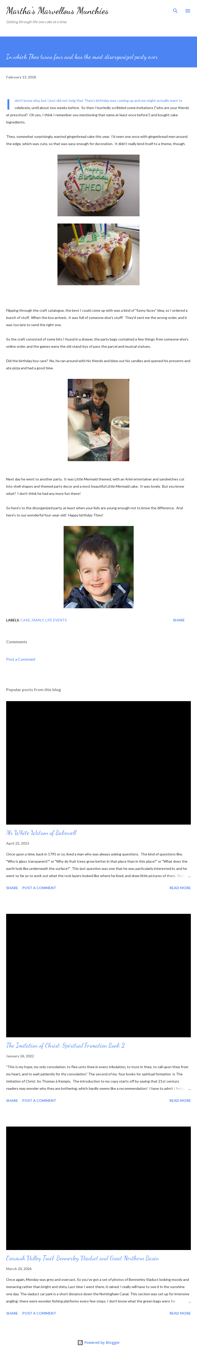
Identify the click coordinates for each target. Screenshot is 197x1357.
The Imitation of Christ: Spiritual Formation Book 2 (65, 1045)
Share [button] (179, 620)
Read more (180, 888)
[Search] (175, 9)
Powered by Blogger (98, 1342)
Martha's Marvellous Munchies (57, 10)
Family (38, 620)
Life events (56, 620)
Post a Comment (20, 659)
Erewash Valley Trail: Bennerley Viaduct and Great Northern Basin (82, 1258)
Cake (25, 620)
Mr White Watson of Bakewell (41, 832)
